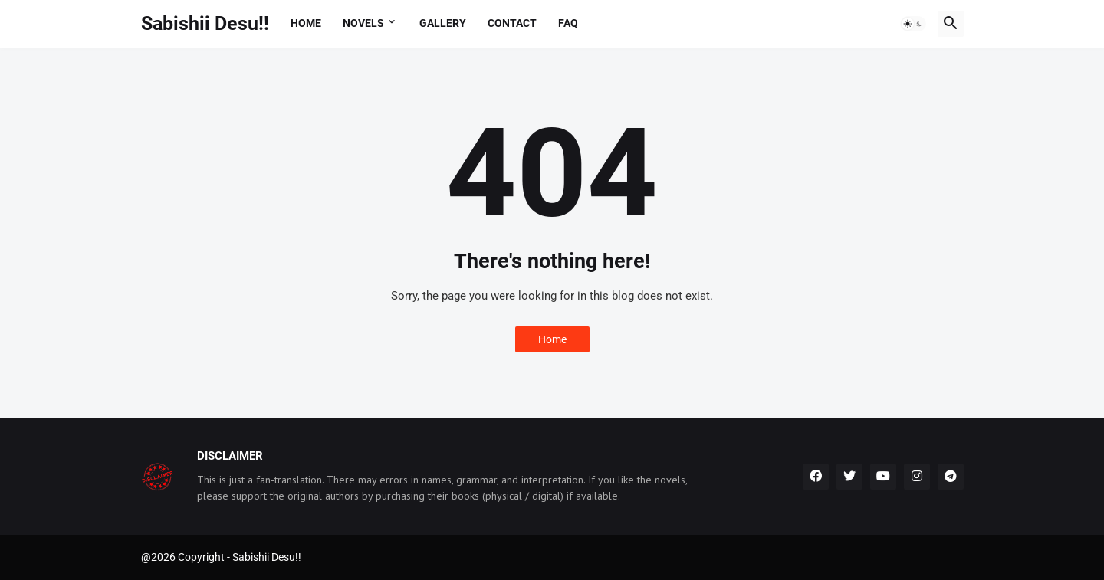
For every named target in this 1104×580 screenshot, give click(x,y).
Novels (363, 23)
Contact (512, 23)
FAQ (568, 23)
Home (306, 23)
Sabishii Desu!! (205, 23)
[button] (913, 23)
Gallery (442, 23)
